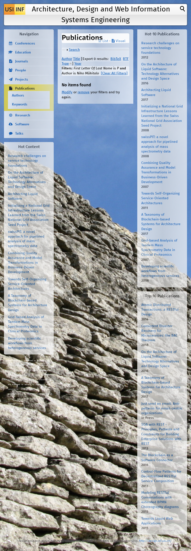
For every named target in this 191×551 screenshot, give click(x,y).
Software (22, 124)
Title (76, 59)
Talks (19, 133)
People (20, 70)
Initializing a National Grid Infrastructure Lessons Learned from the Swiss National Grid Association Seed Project (28, 215)
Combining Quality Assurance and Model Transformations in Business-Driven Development (25, 262)
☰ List (103, 41)
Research (22, 115)
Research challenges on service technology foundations (27, 160)
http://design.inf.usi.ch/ (155, 541)
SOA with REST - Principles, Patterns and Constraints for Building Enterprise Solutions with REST (161, 434)
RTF (126, 59)
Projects (21, 79)
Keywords (19, 104)
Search (74, 49)
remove (84, 92)
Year (77, 63)
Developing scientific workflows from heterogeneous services (27, 343)
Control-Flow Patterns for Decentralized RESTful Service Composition (161, 476)
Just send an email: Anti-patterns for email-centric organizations (162, 408)
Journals (21, 61)
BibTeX (115, 59)
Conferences (25, 43)
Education (23, 52)
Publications (25, 88)
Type (65, 63)
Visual (118, 41)
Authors (18, 95)
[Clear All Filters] (114, 73)
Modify (67, 92)
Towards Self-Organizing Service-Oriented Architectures (27, 284)
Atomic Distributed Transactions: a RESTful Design (160, 309)
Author (67, 59)
